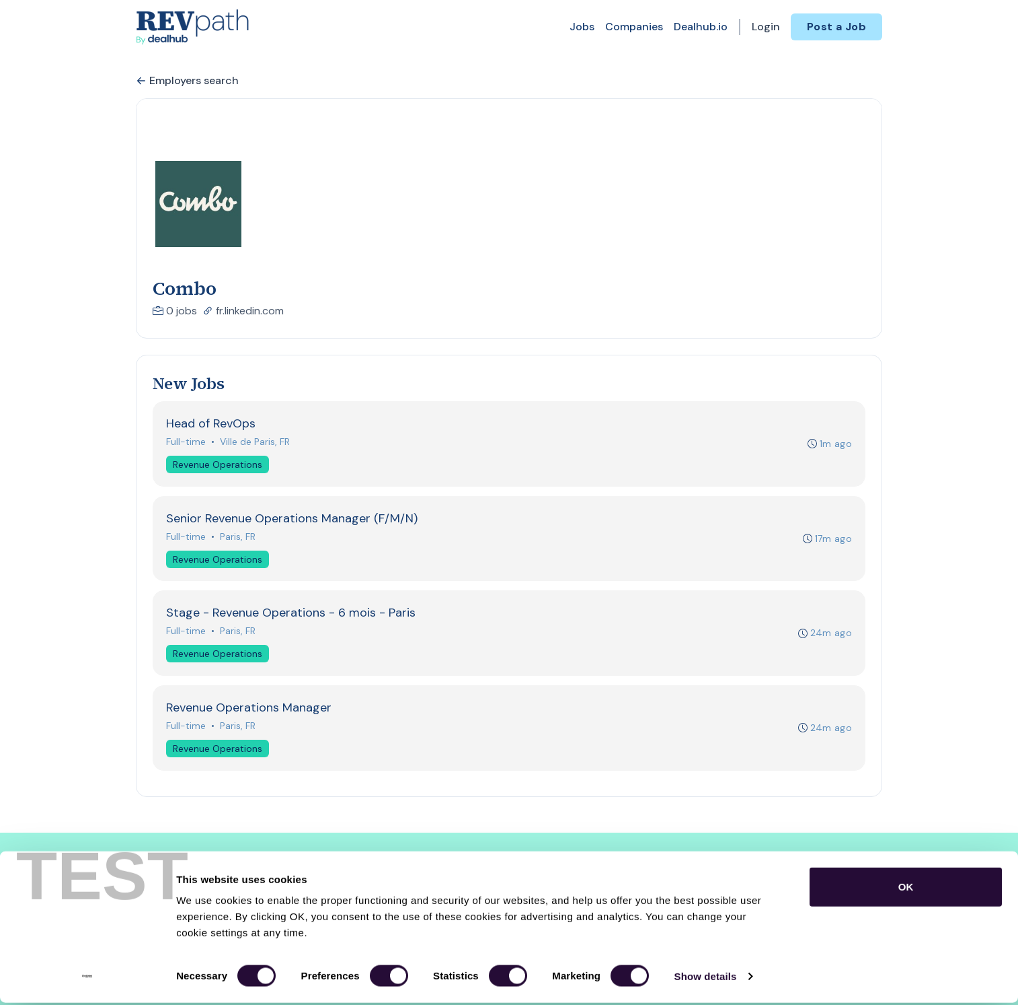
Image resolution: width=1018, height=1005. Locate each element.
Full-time (186, 442)
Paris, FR (238, 538)
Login (766, 27)
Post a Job (836, 27)
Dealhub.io (701, 27)
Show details (705, 978)
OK (906, 889)
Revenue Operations (218, 465)
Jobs (582, 27)
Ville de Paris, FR (255, 442)
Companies (634, 27)
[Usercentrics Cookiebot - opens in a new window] (87, 979)
